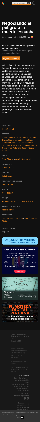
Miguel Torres (8, 210)
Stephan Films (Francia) (12, 218)
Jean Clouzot (7, 159)
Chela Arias (7, 148)
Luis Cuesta (7, 176)
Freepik (25, 361)
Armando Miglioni (9, 201)
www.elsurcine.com (23, 409)
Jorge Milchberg (26, 201)
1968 (20, 37)
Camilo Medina (8, 137)
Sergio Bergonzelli (23, 159)
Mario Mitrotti (7, 185)
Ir (28, 3)
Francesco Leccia (25, 143)
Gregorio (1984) (16, 341)
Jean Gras (27, 140)
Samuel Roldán (8, 145)
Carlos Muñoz (22, 137)
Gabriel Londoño (15, 140)
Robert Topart (8, 129)
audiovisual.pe (22, 350)
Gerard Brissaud (9, 168)
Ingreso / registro (11, 58)
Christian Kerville (9, 143)
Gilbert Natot (7, 193)
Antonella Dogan (20, 148)
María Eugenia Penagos (26, 145)
